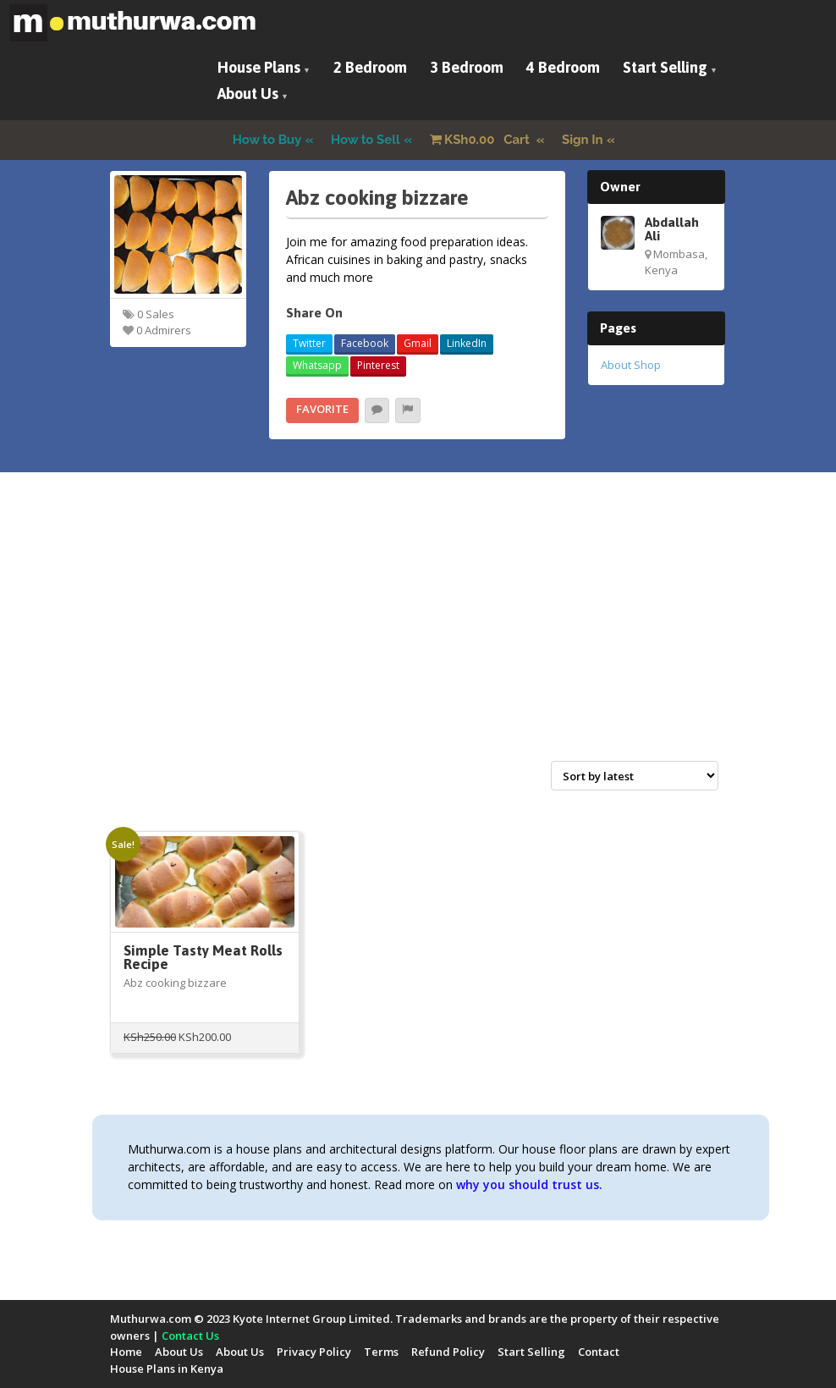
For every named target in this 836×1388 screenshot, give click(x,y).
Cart (481, 139)
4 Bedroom (563, 67)
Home (126, 1351)
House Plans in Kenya (166, 1368)
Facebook (364, 343)
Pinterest (378, 365)
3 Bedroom (466, 67)
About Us (247, 93)
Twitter (309, 343)
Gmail (418, 343)
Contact (598, 1351)
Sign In (582, 139)
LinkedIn (467, 343)
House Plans (258, 67)
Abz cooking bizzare (175, 982)
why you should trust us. (529, 1184)
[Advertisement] (418, 634)
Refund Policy (448, 1351)
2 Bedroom (370, 67)
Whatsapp (317, 365)
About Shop (631, 364)
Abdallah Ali (672, 228)
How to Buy (267, 139)
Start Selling (665, 67)
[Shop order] (634, 775)
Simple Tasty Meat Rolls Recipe (203, 957)
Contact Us (190, 1335)
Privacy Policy (314, 1351)
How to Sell (365, 139)
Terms (381, 1351)
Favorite (322, 408)
